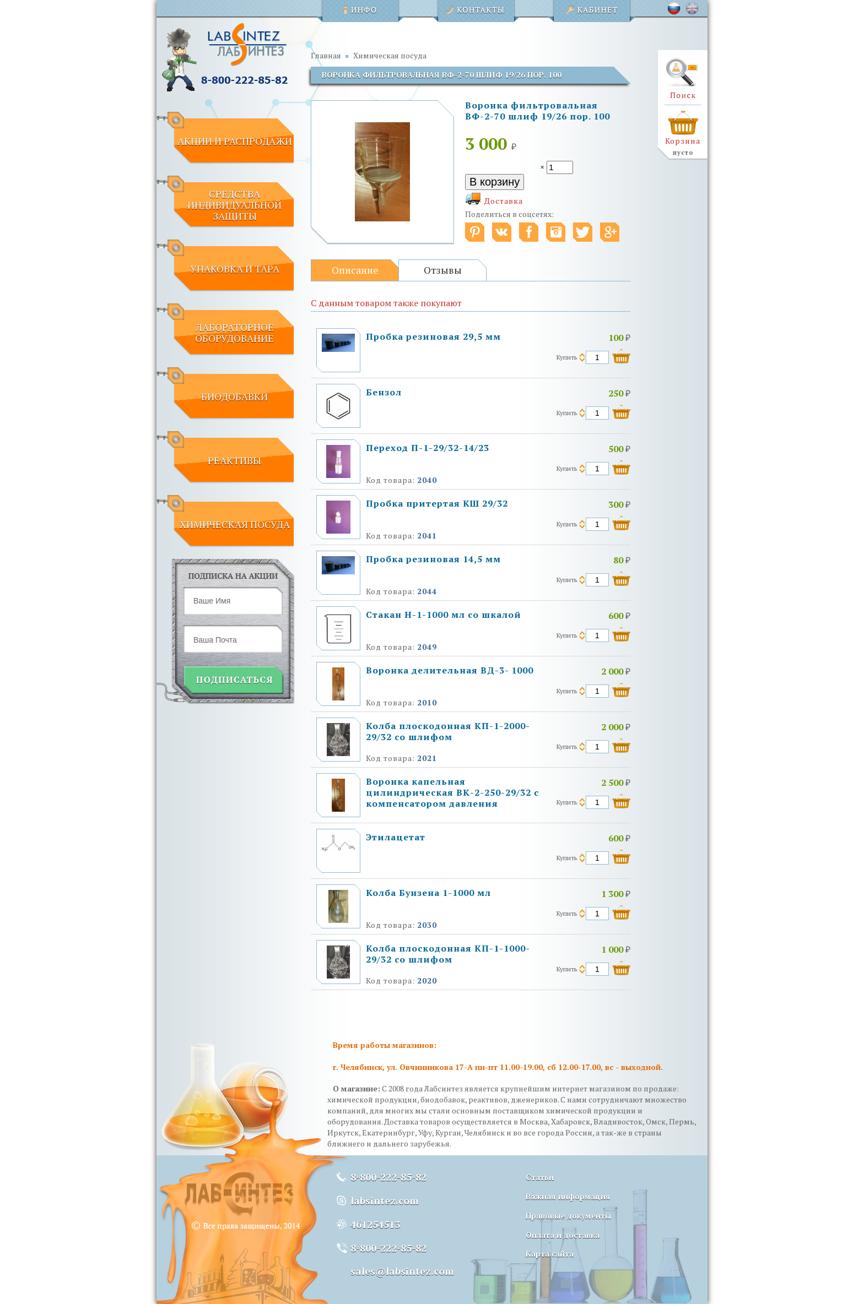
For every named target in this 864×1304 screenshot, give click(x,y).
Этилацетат (395, 837)
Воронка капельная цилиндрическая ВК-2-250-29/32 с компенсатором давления (452, 792)
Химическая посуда (389, 55)
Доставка (503, 200)
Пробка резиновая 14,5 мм (433, 559)
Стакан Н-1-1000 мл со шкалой (443, 614)
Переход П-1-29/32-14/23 (427, 448)
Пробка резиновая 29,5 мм (433, 336)
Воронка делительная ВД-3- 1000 (449, 670)
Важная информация (568, 1196)
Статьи (540, 1177)
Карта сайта (550, 1253)
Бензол (384, 392)
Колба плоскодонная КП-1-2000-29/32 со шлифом (448, 731)
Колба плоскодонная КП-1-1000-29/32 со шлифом (448, 953)
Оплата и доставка (563, 1235)
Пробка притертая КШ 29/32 (437, 503)
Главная (326, 55)
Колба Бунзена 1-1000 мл (428, 893)
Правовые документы (568, 1215)
